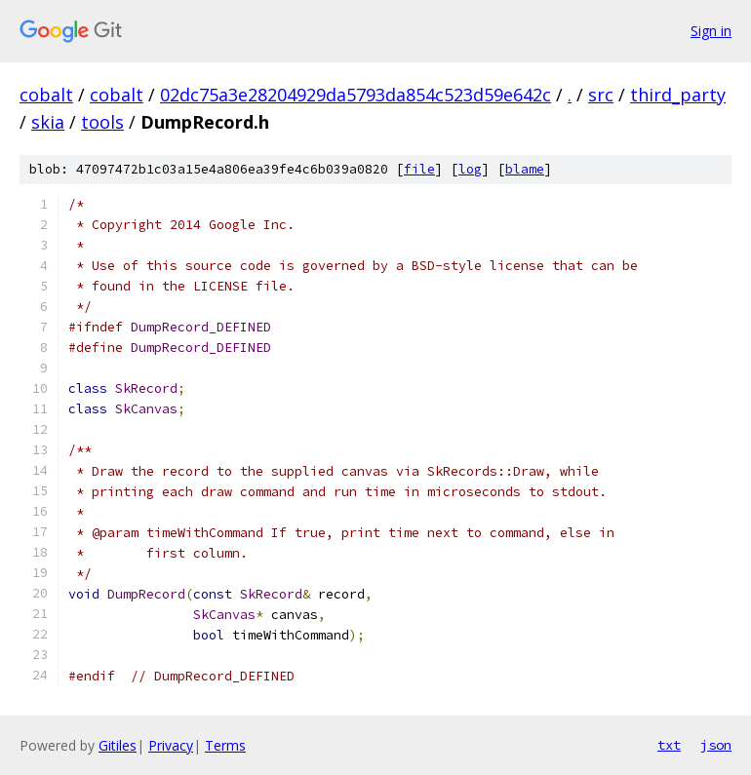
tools (102, 122)
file (419, 169)
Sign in (711, 30)
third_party (678, 94)
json (715, 745)
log (470, 169)
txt (669, 745)
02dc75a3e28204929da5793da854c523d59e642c (355, 94)
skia (47, 122)
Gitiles (118, 745)
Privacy (170, 745)
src (600, 94)
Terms (225, 745)
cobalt (46, 94)
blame (524, 169)
